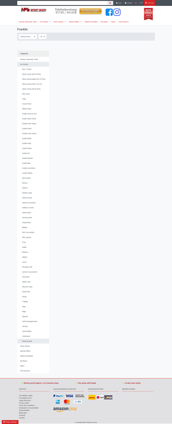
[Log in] (119, 3)
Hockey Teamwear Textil (28, 22)
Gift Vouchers (124, 22)
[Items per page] (42, 36)
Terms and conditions (27, 405)
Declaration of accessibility (28, 408)
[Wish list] (141, 3)
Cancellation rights (26, 395)
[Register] (128, 3)
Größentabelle (24, 410)
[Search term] (62, 3)
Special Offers (74, 22)
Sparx (113, 22)
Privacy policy (24, 403)
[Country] (136, 3)
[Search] (110, 3)
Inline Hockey (58, 22)
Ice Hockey (44, 22)
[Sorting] (28, 36)
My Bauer (104, 22)
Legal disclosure (25, 400)
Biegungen (23, 413)
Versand (22, 415)
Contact (22, 418)
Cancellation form (25, 398)
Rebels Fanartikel (91, 22)
